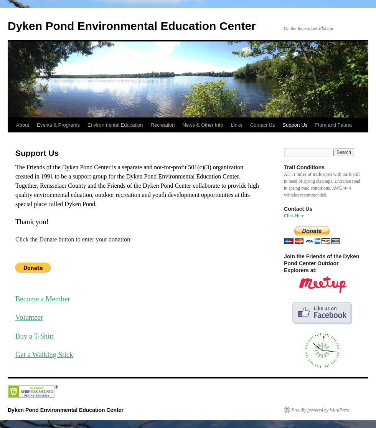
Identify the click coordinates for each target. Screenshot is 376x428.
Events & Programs (58, 125)
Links (236, 125)
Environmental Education (115, 125)
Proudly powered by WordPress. (321, 410)
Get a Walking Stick (44, 354)
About (22, 125)
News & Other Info (202, 125)
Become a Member (42, 299)
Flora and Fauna (333, 125)
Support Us (294, 125)
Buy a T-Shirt (34, 336)
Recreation (163, 125)
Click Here (294, 215)
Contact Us (262, 125)
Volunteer (29, 317)
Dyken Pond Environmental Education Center (132, 26)
